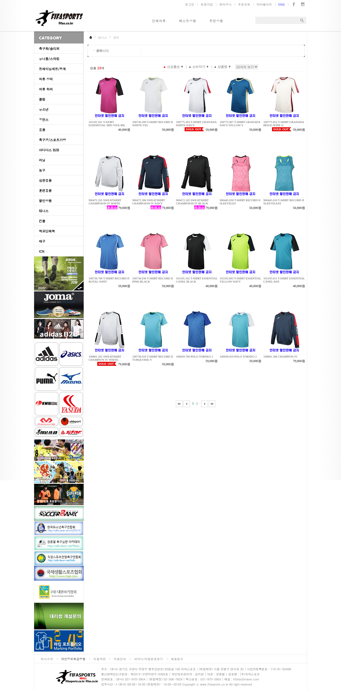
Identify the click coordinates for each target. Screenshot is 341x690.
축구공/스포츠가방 (52, 139)
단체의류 (159, 20)
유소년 (43, 109)
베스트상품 (187, 20)
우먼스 (43, 119)
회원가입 (207, 4)
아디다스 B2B (49, 150)
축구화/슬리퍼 (49, 48)
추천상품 (216, 20)
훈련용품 (45, 190)
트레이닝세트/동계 (52, 68)
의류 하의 (46, 89)
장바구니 (225, 4)
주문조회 (244, 4)
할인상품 (45, 200)
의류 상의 (46, 79)
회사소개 (47, 659)
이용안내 (120, 659)
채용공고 (177, 659)
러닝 (42, 160)
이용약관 (100, 659)
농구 (42, 170)
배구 (42, 241)
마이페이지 (264, 4)
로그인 (189, 4)
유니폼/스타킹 (49, 58)
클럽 (42, 99)
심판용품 (45, 180)
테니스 (43, 210)
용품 (42, 129)
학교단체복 (47, 231)
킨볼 (42, 221)
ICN (41, 251)
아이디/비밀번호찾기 (148, 659)
